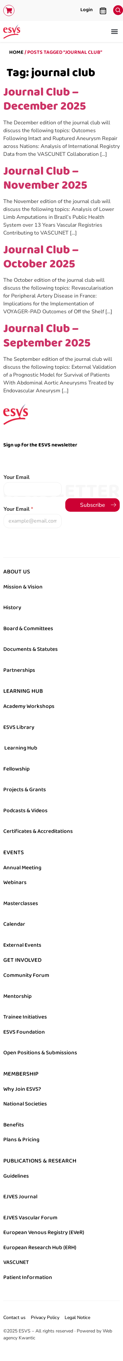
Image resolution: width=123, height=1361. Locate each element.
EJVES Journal (20, 1196)
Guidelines (16, 1176)
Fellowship (16, 769)
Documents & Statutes (30, 649)
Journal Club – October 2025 (40, 256)
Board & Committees (28, 628)
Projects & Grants (24, 789)
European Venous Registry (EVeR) (43, 1232)
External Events (22, 945)
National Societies (25, 1104)
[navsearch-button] (116, 8)
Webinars (15, 882)
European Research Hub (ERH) (39, 1247)
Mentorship (17, 996)
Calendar (14, 924)
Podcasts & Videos (25, 810)
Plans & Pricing (21, 1139)
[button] (114, 31)
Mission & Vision (23, 587)
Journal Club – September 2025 (47, 335)
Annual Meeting (22, 867)
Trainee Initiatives (25, 1017)
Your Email (17, 477)
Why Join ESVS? (22, 1089)
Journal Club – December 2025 (44, 99)
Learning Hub (20, 748)
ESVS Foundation (24, 1032)
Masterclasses (20, 903)
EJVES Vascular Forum (30, 1217)
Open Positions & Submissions (40, 1052)
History (12, 607)
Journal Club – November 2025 (45, 178)
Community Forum (26, 975)
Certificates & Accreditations (38, 831)
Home (16, 52)
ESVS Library (18, 727)
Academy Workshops (28, 706)
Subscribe (92, 505)
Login (86, 9)
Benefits (13, 1125)
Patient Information (27, 1277)
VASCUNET (16, 1262)
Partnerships (19, 670)
